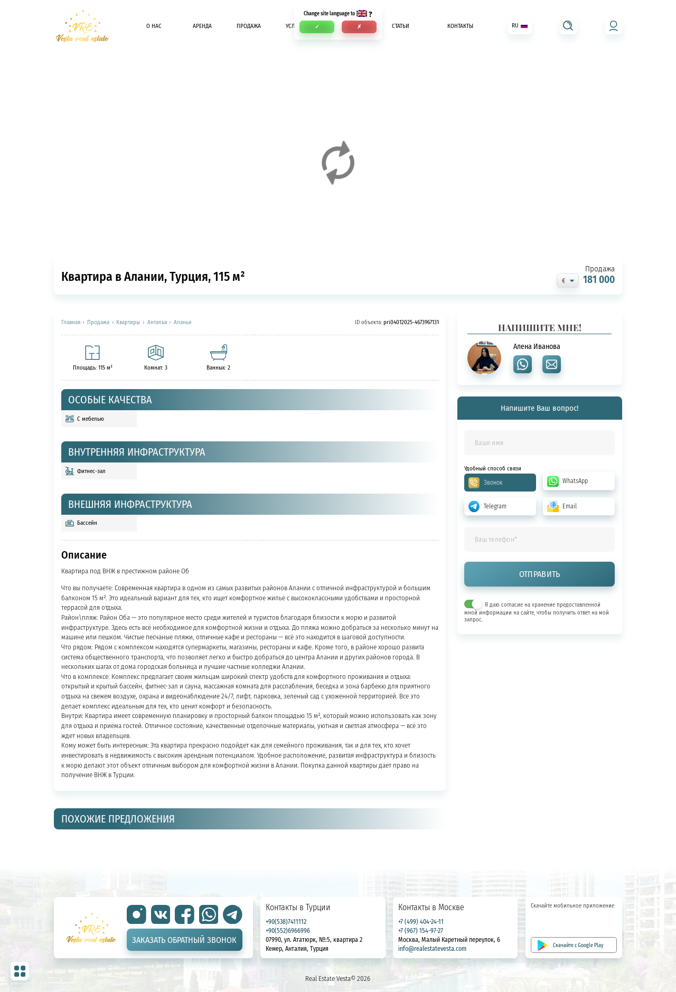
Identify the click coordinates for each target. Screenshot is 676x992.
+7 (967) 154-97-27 (420, 930)
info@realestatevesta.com (432, 948)
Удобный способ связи (492, 468)
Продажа (249, 26)
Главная (70, 322)
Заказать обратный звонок (184, 939)
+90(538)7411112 (286, 921)
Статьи (400, 26)
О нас (154, 26)
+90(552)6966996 (288, 930)
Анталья (157, 322)
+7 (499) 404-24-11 (421, 921)
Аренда (202, 26)
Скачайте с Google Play (578, 945)
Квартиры (128, 322)
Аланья (182, 322)
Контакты (460, 26)
